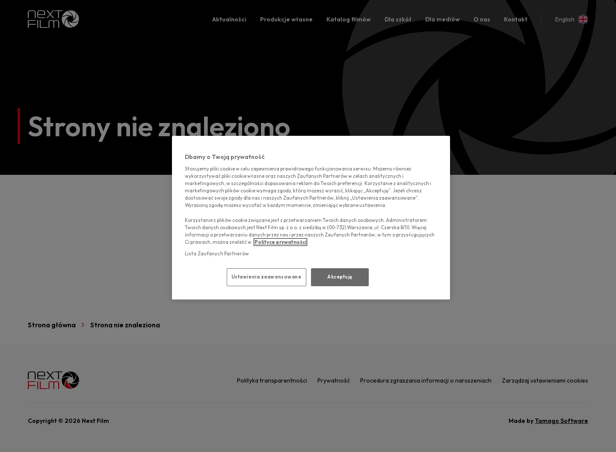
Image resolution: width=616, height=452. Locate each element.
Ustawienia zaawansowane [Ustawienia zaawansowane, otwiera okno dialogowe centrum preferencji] (266, 277)
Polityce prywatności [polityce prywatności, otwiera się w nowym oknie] (280, 242)
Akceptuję (339, 277)
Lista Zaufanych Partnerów (217, 254)
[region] (311, 217)
